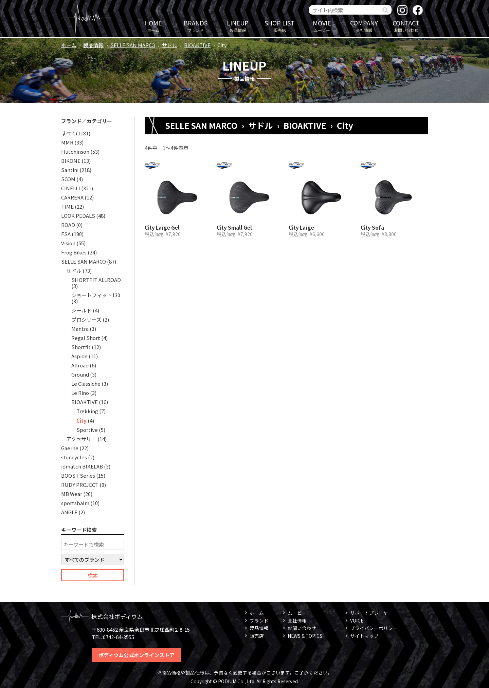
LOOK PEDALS (78, 215)
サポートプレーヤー (371, 612)
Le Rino (80, 392)
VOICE (356, 620)
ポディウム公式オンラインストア (136, 654)
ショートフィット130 (95, 295)
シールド (81, 310)
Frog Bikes (74, 252)
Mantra (80, 328)
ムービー (322, 25)
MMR (67, 142)
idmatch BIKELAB (82, 466)
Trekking (87, 411)
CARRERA (72, 197)
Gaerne (69, 448)
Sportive (87, 429)
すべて (68, 133)
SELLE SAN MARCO (132, 45)
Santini (69, 169)
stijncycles (74, 457)
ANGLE (69, 512)
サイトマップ (364, 635)
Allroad (80, 365)
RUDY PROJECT (79, 484)
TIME (67, 206)
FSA (66, 233)
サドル (169, 45)
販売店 (280, 25)
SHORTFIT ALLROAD (96, 279)
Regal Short (85, 337)
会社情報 (364, 25)
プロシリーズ (86, 319)
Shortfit (81, 346)
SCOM (68, 179)
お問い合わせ (406, 25)
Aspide (79, 356)
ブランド (196, 25)
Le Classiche (86, 383)
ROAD (68, 224)
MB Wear (71, 493)
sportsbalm (75, 503)
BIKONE (70, 160)
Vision (68, 243)
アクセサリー (81, 438)
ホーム (153, 25)
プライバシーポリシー (374, 628)
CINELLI (70, 188)
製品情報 (238, 25)
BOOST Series (78, 475)
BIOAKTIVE (197, 45)
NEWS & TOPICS (305, 635)
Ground (80, 374)
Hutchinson (75, 151)
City (81, 420)
